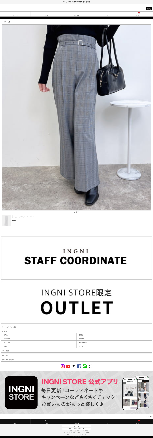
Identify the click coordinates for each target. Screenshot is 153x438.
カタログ (6, 346)
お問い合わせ (85, 432)
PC (83, 428)
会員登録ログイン (149, 9)
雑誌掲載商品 (83, 342)
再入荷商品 (7, 338)
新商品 (81, 335)
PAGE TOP (149, 417)
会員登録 (76, 430)
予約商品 (81, 338)
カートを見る (68, 430)
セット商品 (7, 342)
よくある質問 (76, 432)
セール (81, 346)
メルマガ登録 (84, 430)
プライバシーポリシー (81, 434)
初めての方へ (67, 432)
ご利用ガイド (69, 434)
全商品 (6, 335)
